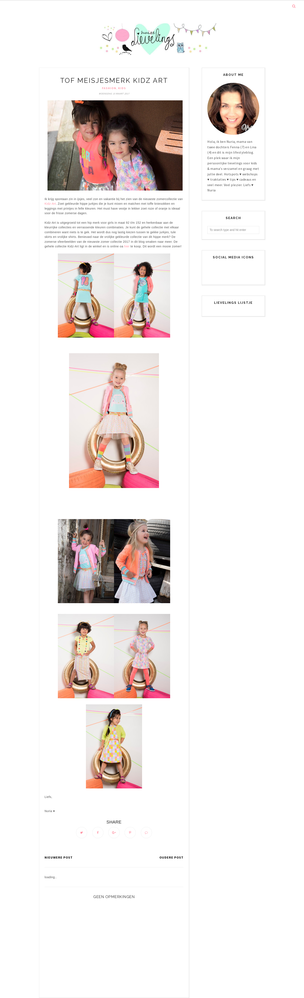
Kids (122, 88)
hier (126, 246)
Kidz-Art (50, 203)
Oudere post (171, 857)
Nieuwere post (59, 857)
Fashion (109, 88)
